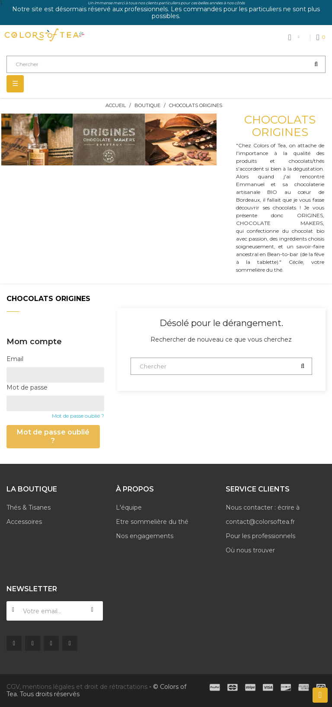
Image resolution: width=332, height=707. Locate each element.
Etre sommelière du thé (152, 522)
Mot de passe (27, 387)
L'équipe (129, 507)
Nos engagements (144, 536)
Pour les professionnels (260, 536)
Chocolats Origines (48, 299)
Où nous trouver (250, 550)
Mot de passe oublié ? (78, 415)
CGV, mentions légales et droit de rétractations (76, 687)
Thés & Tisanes (28, 507)
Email (14, 359)
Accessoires (24, 522)
